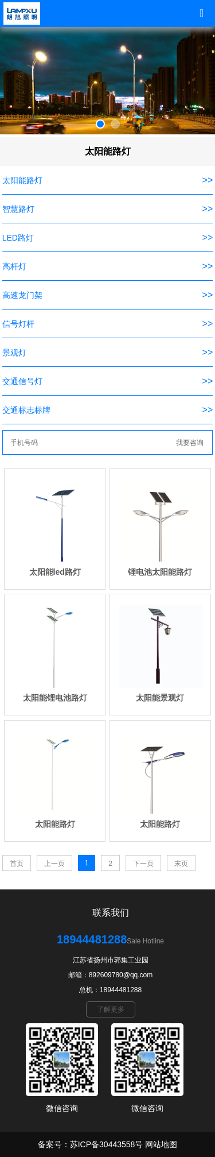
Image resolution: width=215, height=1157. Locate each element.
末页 (181, 864)
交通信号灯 (22, 381)
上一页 (54, 864)
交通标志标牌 (26, 410)
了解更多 (110, 1009)
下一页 (143, 864)
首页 (17, 864)
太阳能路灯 (22, 180)
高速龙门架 (22, 295)
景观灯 (14, 352)
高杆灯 (14, 266)
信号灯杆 (18, 323)
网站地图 (161, 1144)
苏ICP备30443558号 (106, 1144)
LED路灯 (18, 237)
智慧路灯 (18, 209)
